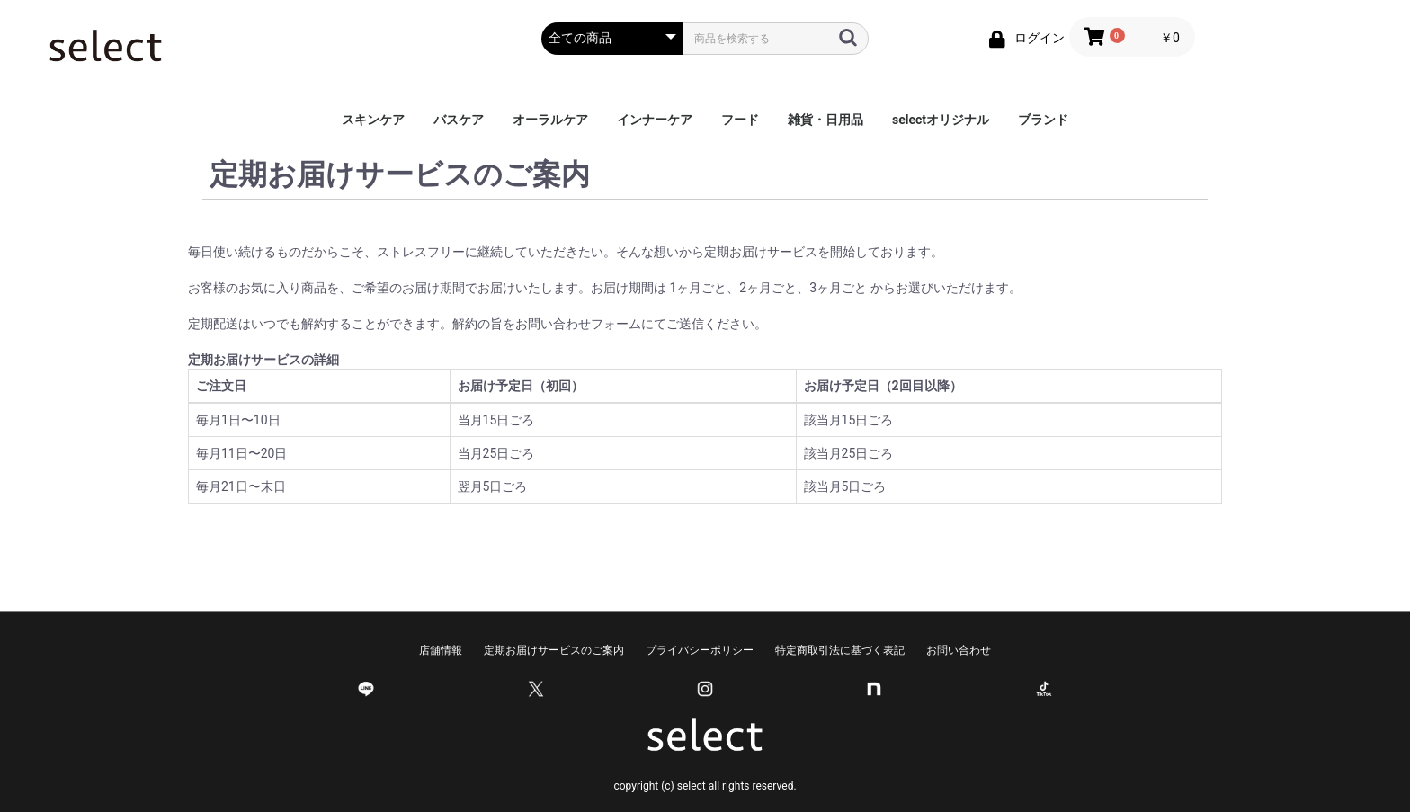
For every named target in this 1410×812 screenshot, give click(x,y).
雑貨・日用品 (825, 119)
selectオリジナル (940, 119)
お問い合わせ (958, 650)
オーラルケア (550, 119)
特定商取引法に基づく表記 (840, 650)
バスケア (458, 119)
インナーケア (654, 119)
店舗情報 (440, 650)
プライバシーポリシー (700, 650)
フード (740, 119)
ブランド (1043, 119)
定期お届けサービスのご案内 (554, 650)
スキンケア (373, 119)
